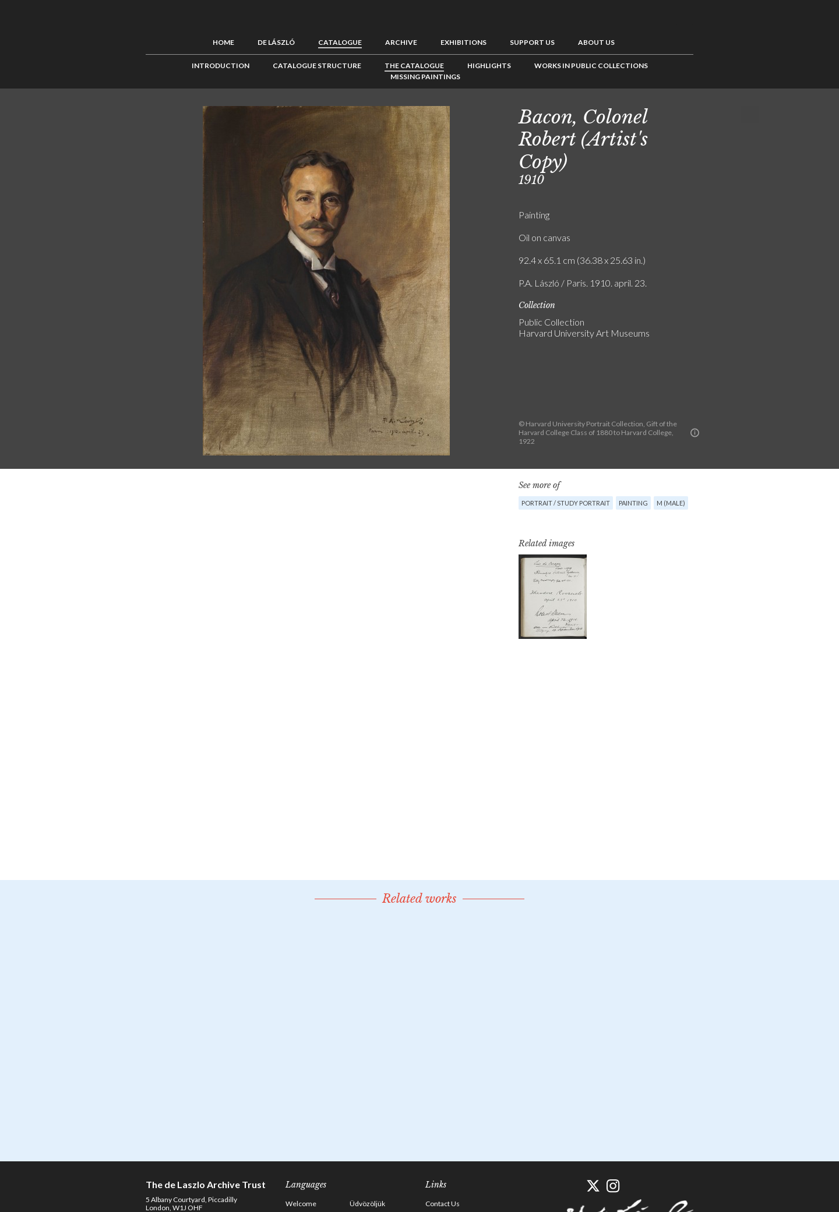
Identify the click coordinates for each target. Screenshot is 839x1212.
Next (750, 114)
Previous (713, 114)
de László (276, 42)
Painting (633, 503)
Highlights (489, 65)
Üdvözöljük (367, 1203)
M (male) (671, 503)
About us (596, 42)
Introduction (220, 65)
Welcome (300, 1203)
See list (732, 114)
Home (223, 42)
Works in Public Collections (591, 65)
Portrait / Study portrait (565, 503)
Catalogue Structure (317, 65)
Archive (401, 42)
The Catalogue (414, 65)
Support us (532, 42)
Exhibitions (463, 42)
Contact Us (442, 1203)
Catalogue (340, 42)
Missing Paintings (425, 76)
